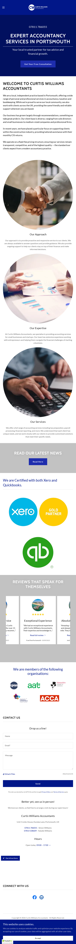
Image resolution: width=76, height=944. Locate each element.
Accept (38, 938)
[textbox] (38, 736)
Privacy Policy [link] (46, 792)
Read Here (38, 461)
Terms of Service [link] (58, 792)
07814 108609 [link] (30, 831)
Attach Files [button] (10, 774)
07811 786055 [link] (38, 26)
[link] (38, 7)
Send (37, 783)
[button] (6, 7)
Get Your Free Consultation (38, 64)
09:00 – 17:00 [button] (42, 845)
